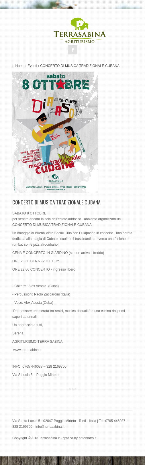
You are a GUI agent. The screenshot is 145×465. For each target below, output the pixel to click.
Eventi (32, 66)
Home (19, 66)
